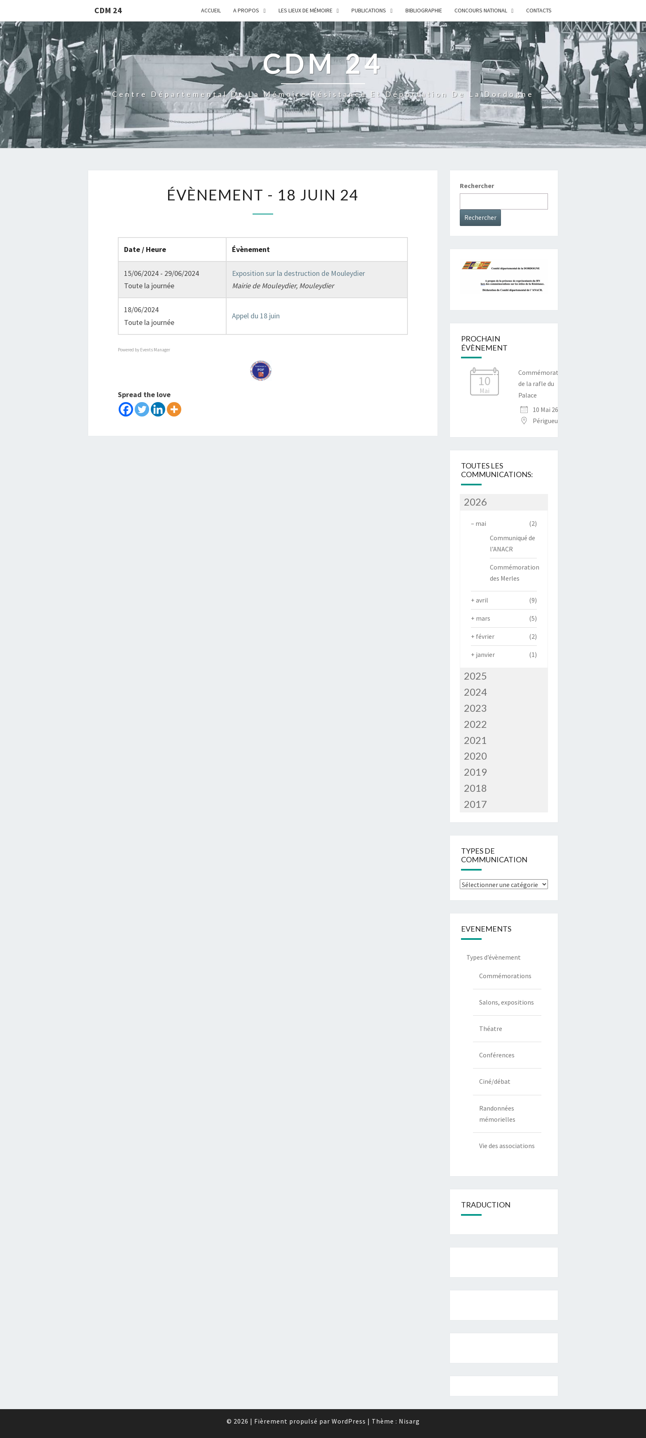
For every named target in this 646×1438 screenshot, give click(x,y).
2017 (475, 804)
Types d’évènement (493, 957)
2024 (475, 692)
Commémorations (505, 976)
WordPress (349, 1421)
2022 (475, 724)
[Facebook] (126, 409)
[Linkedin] (158, 409)
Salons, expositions (506, 1002)
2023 (475, 708)
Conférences (497, 1055)
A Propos (246, 10)
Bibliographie (423, 10)
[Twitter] (142, 409)
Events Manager (155, 350)
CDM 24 (108, 10)
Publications (368, 10)
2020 (475, 756)
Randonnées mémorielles (497, 1113)
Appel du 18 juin (256, 315)
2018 (475, 788)
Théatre (490, 1028)
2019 (475, 772)
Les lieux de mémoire (305, 10)
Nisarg (409, 1421)
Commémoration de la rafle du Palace (543, 383)
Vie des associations (507, 1145)
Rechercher (477, 185)
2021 (475, 740)
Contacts (539, 10)
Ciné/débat (494, 1081)
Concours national (480, 10)
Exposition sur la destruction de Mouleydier (298, 273)
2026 (475, 502)
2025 (475, 676)
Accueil (211, 10)
